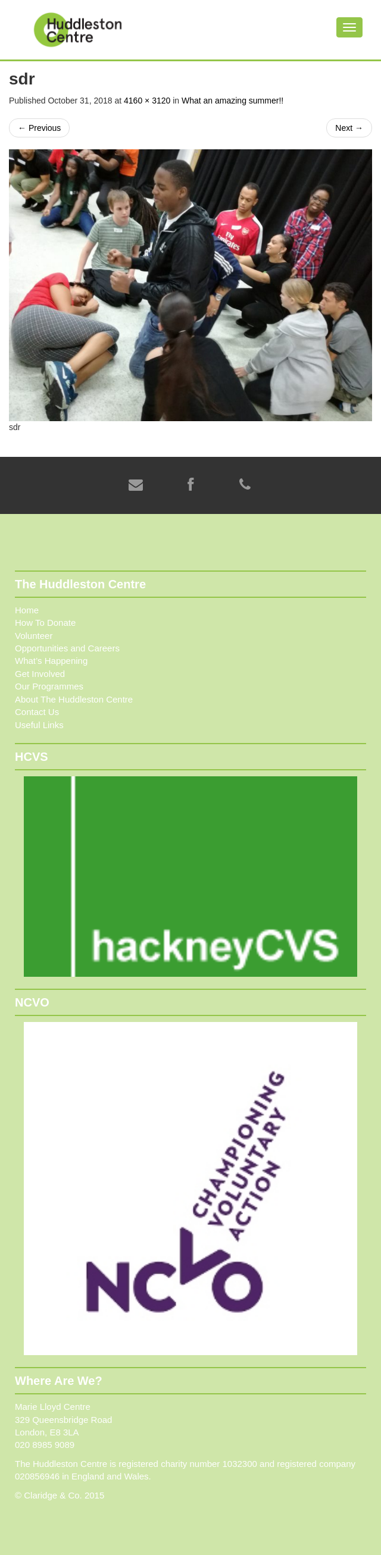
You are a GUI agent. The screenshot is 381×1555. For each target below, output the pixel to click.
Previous (39, 128)
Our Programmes (49, 686)
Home (27, 610)
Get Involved (40, 674)
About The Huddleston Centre (74, 699)
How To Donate (45, 622)
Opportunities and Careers (67, 648)
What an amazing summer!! (232, 100)
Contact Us (37, 712)
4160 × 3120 (147, 100)
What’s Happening (51, 661)
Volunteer (33, 636)
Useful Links (39, 725)
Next (349, 128)
